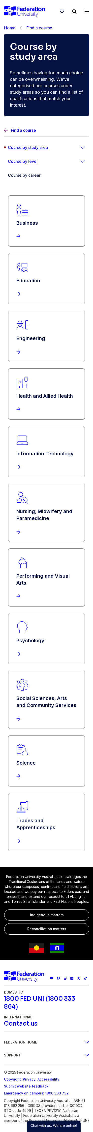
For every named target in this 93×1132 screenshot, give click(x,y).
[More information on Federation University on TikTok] (85, 978)
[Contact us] (20, 1024)
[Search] (74, 11)
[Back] (20, 28)
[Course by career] (46, 175)
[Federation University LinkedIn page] (71, 978)
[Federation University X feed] (78, 978)
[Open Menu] (87, 11)
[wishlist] (62, 11)
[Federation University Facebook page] (58, 978)
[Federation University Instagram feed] (65, 978)
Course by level (22, 161)
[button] (54, 1126)
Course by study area (28, 147)
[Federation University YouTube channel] (51, 978)
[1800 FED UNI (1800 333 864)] (46, 1003)
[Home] (24, 11)
